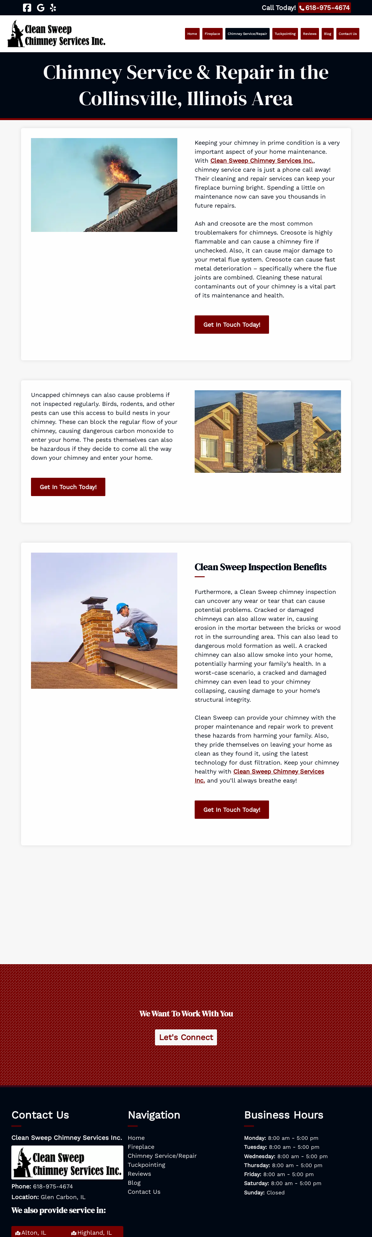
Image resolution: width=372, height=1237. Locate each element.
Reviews (309, 34)
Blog (327, 34)
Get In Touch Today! (231, 324)
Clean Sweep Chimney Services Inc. (261, 160)
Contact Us (348, 34)
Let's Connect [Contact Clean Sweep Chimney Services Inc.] (186, 1037)
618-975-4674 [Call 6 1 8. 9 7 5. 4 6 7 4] (53, 1186)
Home (192, 34)
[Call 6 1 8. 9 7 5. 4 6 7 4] (324, 7)
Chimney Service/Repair (247, 34)
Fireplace (212, 34)
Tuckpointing (285, 34)
